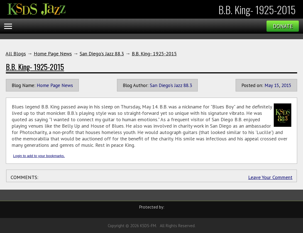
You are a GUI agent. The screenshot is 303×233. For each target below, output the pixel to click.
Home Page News (53, 53)
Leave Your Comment (270, 177)
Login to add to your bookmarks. (39, 156)
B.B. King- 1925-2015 (154, 53)
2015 (286, 85)
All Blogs (16, 53)
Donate (283, 26)
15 (276, 85)
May (269, 85)
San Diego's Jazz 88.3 (102, 53)
